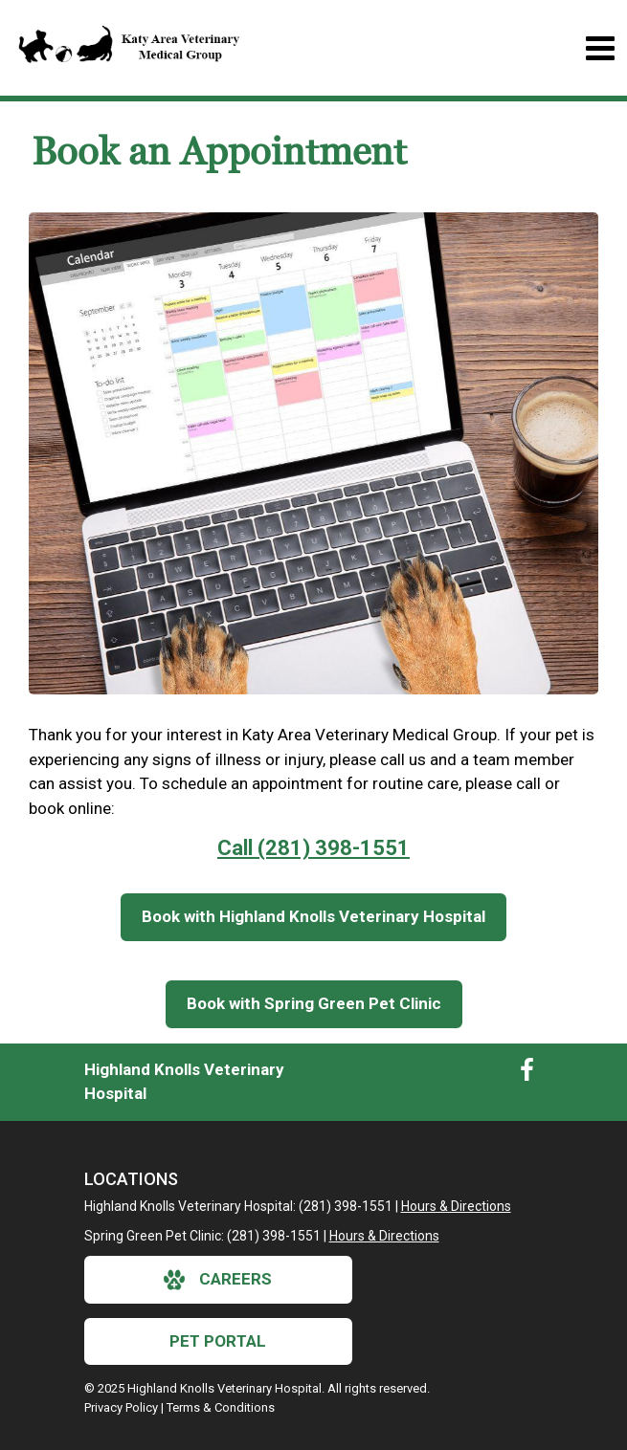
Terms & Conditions (221, 1407)
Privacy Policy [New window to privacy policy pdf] (121, 1407)
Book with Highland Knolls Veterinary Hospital (313, 916)
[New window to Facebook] (527, 1074)
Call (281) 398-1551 (313, 848)
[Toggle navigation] (599, 48)
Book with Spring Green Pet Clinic (314, 1003)
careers (218, 1279)
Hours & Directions (456, 1206)
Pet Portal (217, 1341)
